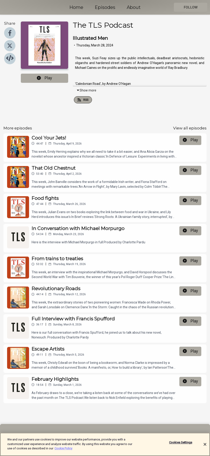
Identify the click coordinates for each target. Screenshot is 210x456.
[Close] (205, 446)
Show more (86, 90)
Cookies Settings (180, 444)
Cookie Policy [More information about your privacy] (63, 450)
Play (44, 78)
